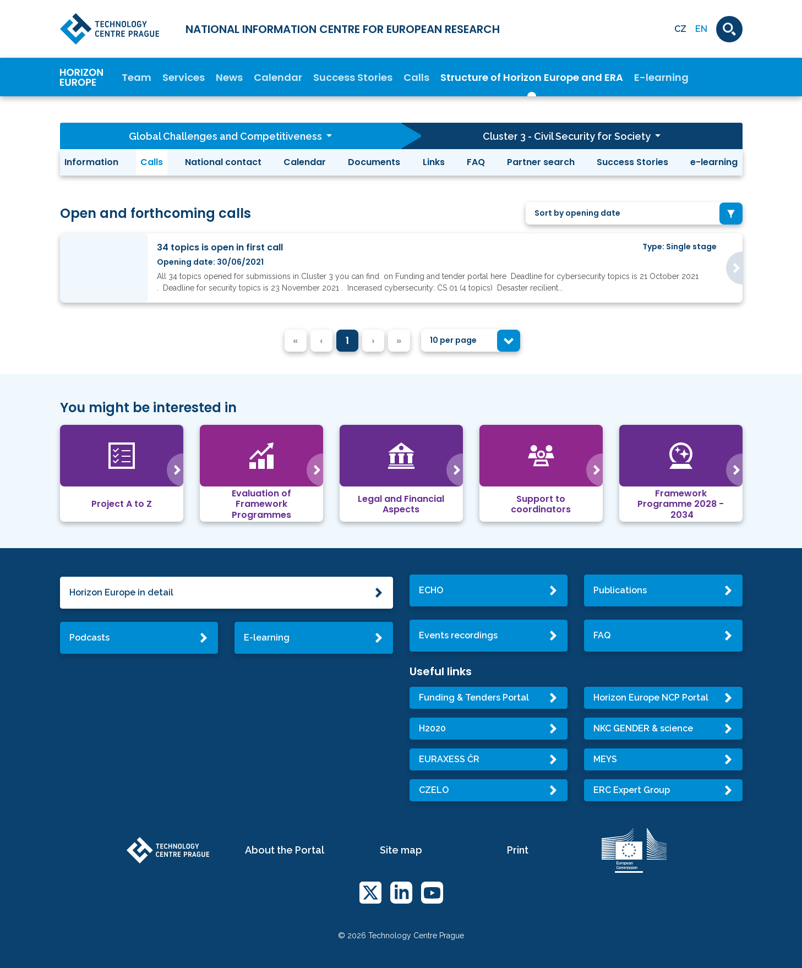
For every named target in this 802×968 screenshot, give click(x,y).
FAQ (476, 162)
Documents (374, 162)
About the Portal (284, 850)
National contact (223, 162)
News (229, 77)
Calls (416, 77)
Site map (401, 850)
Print (517, 850)
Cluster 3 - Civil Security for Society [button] (568, 136)
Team (136, 77)
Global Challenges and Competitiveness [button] (226, 136)
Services (183, 77)
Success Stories (352, 77)
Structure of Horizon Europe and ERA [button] (531, 77)
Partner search (541, 162)
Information (91, 162)
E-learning (661, 77)
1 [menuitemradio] (347, 340)
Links (434, 162)
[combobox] (634, 213)
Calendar (278, 77)
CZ (680, 29)
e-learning (714, 162)
